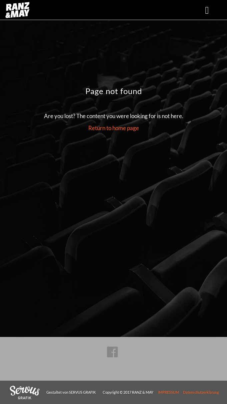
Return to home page (113, 127)
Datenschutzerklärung (201, 392)
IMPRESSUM (168, 392)
